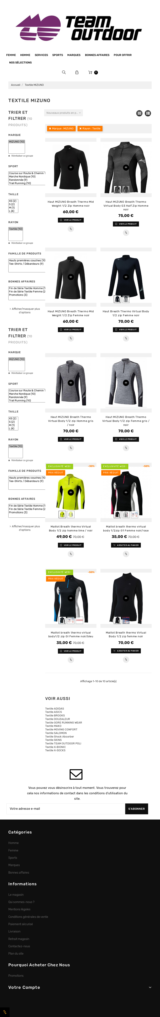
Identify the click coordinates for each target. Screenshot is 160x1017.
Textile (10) (16, 229)
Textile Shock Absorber (59, 736)
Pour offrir (123, 55)
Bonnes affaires (97, 55)
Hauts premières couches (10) (28, 260)
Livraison (14, 931)
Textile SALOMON (56, 733)
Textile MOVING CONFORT (61, 729)
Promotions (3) (28, 295)
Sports (57, 55)
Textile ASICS (53, 711)
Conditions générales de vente (28, 916)
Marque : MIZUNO (63, 128)
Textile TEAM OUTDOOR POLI (63, 743)
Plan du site (16, 953)
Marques (73, 55)
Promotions (16, 975)
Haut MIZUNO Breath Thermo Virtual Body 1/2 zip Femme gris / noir (126, 420)
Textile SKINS (53, 739)
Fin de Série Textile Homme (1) (28, 288)
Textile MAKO (53, 725)
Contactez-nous (19, 946)
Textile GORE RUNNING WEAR (63, 722)
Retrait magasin (18, 939)
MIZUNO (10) (17, 141)
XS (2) (13, 201)
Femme (11, 55)
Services (41, 55)
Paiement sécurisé (20, 924)
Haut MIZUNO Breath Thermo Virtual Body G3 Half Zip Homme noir (126, 205)
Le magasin (16, 894)
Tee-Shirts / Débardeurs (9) (28, 264)
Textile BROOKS (55, 715)
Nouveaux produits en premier (64, 112)
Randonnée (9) (32, 180)
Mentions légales (19, 909)
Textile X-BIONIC (55, 747)
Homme (25, 55)
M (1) (13, 207)
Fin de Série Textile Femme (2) (28, 291)
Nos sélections (20, 62)
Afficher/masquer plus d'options (26, 310)
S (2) (13, 204)
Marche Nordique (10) (32, 176)
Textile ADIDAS (54, 708)
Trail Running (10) (32, 183)
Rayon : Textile (91, 128)
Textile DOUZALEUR (57, 719)
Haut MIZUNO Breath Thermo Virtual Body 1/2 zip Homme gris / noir (70, 420)
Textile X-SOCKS (55, 750)
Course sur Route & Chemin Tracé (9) (32, 173)
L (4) (13, 211)
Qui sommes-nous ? (21, 902)
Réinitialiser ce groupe (22, 156)
